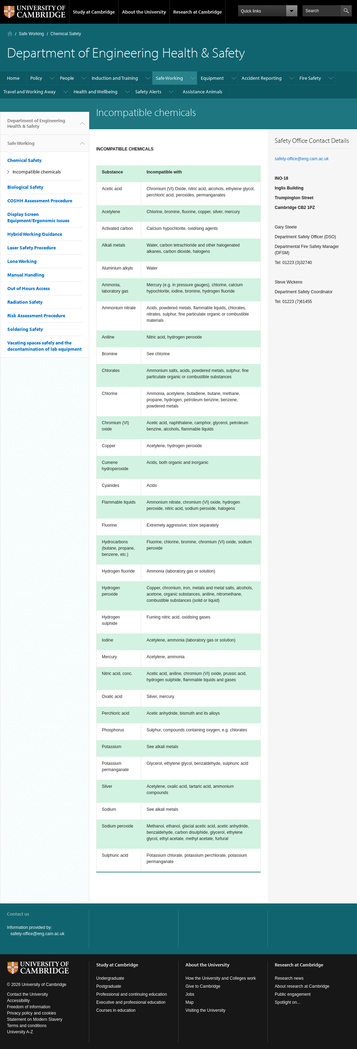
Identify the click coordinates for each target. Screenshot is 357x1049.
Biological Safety (25, 187)
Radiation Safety (25, 302)
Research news (289, 978)
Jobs (189, 994)
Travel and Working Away (29, 91)
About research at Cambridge (302, 986)
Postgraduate (108, 986)
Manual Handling (25, 275)
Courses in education (116, 1010)
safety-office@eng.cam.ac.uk (302, 158)
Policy (36, 78)
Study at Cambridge (94, 12)
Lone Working (22, 261)
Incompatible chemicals (37, 172)
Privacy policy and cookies (31, 1013)
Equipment (212, 78)
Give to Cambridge (202, 986)
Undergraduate (110, 978)
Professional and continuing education (131, 994)
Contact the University (27, 994)
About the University (144, 12)
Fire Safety (310, 78)
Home (10, 34)
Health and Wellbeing (95, 91)
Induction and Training (115, 78)
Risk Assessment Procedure (36, 315)
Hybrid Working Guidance (34, 234)
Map (189, 1002)
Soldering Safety (25, 329)
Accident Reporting (262, 78)
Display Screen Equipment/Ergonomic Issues (38, 217)
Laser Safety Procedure (31, 247)
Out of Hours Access (28, 288)
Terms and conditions (26, 1025)
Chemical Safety (66, 33)
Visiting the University (205, 1010)
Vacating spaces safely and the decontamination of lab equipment (44, 346)
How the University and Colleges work (220, 978)
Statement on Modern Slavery (34, 1019)
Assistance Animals (202, 91)
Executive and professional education (131, 1002)
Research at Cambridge (197, 12)
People (67, 78)
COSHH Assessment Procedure (39, 200)
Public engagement (293, 994)
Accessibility (18, 1000)
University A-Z (20, 1031)
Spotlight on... (287, 1002)
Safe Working (31, 33)
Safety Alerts (148, 91)
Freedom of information (28, 1006)
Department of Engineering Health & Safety (36, 126)
